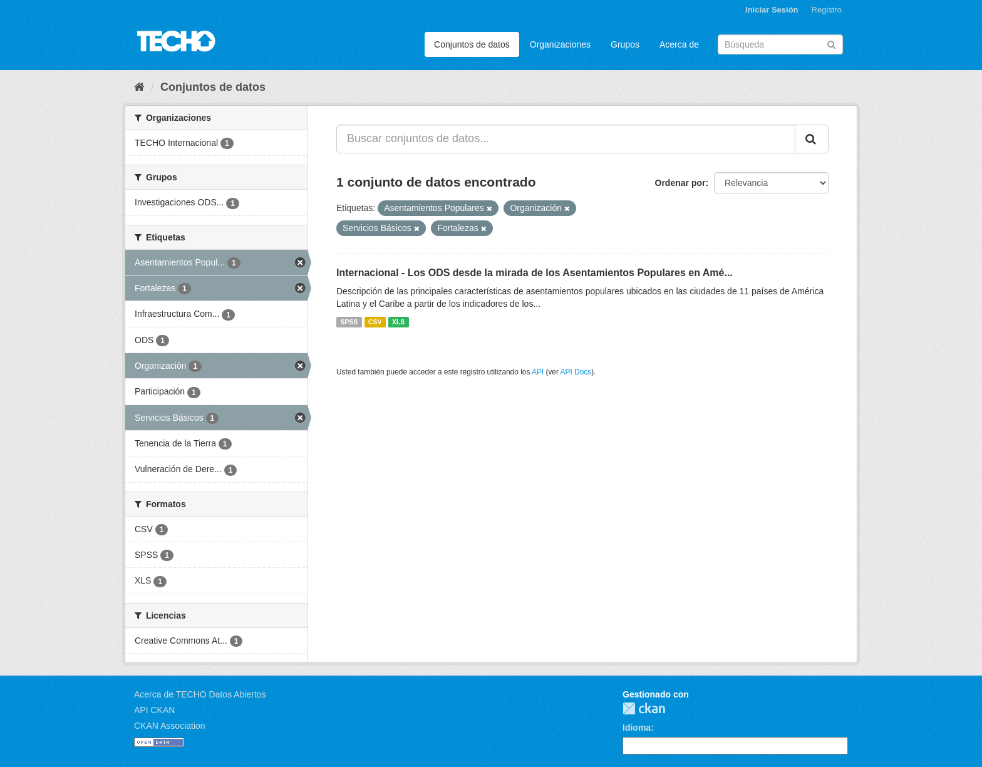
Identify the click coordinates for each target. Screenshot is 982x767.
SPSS (349, 322)
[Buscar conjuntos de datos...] (565, 139)
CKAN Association (169, 726)
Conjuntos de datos (472, 44)
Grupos (625, 44)
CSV (375, 322)
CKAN (644, 708)
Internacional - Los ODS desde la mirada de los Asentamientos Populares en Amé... (534, 272)
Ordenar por (680, 183)
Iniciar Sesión (772, 9)
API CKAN (154, 710)
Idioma (637, 728)
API (538, 372)
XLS (398, 322)
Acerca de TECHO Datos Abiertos (200, 694)
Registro (827, 9)
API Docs (576, 372)
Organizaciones (560, 44)
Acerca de (679, 44)
